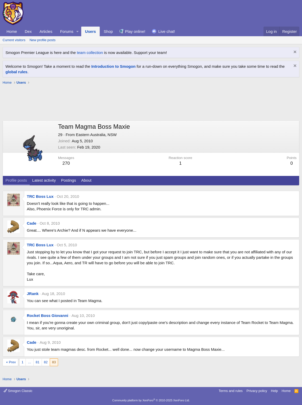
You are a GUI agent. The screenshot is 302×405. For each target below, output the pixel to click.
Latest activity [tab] (44, 180)
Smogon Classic (18, 391)
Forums (66, 31)
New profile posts (42, 40)
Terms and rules (231, 391)
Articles (46, 31)
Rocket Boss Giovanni (47, 315)
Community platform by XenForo (151, 400)
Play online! (135, 31)
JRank (33, 293)
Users (90, 31)
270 (66, 163)
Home (12, 31)
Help (274, 391)
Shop (108, 31)
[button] (77, 31)
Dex (28, 31)
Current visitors (14, 40)
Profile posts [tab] (16, 180)
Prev (12, 362)
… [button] (29, 362)
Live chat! (166, 31)
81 (37, 362)
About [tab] (86, 180)
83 (54, 362)
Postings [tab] (68, 180)
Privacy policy (257, 391)
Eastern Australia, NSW (96, 134)
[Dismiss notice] (294, 52)
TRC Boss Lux (40, 196)
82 (46, 362)
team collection (90, 52)
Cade (31, 223)
